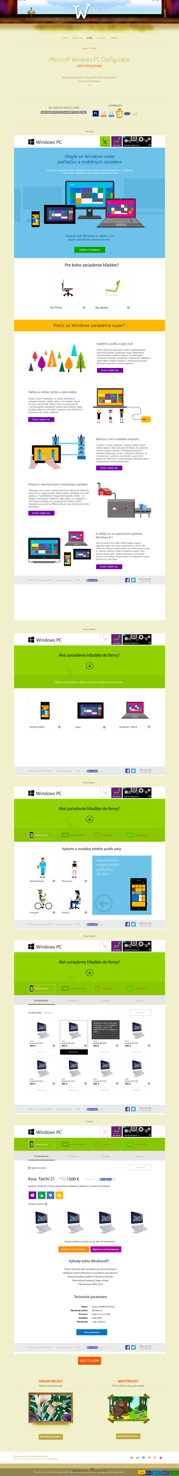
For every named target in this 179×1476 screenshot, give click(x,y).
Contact (114, 37)
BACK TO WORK (89, 1360)
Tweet (156, 1473)
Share (147, 1473)
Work (90, 37)
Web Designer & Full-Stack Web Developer (89, 1471)
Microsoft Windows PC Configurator (89, 59)
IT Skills (101, 37)
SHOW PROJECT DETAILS (51, 1437)
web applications (89, 66)
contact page (52, 1459)
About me (77, 37)
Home (65, 37)
